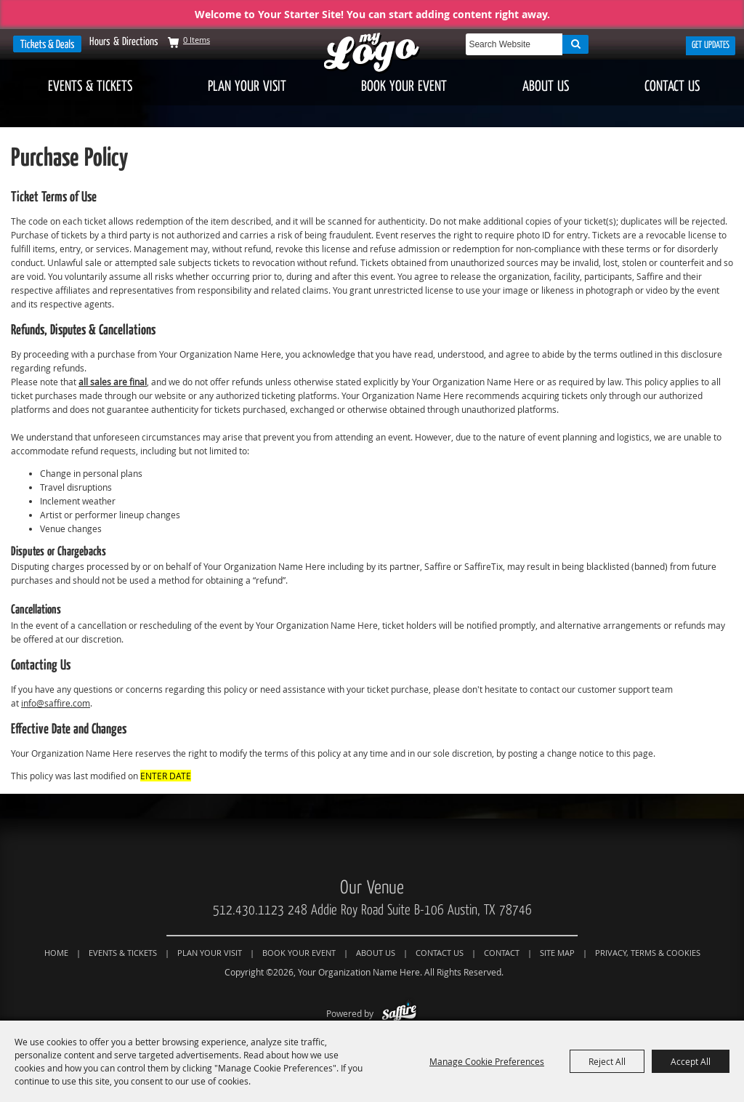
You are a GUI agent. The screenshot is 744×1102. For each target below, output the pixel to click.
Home (56, 952)
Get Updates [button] (710, 45)
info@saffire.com (55, 703)
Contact (501, 952)
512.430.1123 (248, 910)
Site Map (557, 952)
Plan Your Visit (247, 86)
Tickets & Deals (47, 44)
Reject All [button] (607, 1061)
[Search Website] (514, 44)
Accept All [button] (691, 1061)
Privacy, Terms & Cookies (647, 952)
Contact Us (672, 86)
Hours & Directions (123, 41)
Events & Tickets (90, 86)
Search (575, 44)
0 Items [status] (196, 39)
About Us (545, 86)
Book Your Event (404, 86)
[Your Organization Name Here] (372, 53)
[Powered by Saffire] (399, 1013)
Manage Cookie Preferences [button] (486, 1061)
